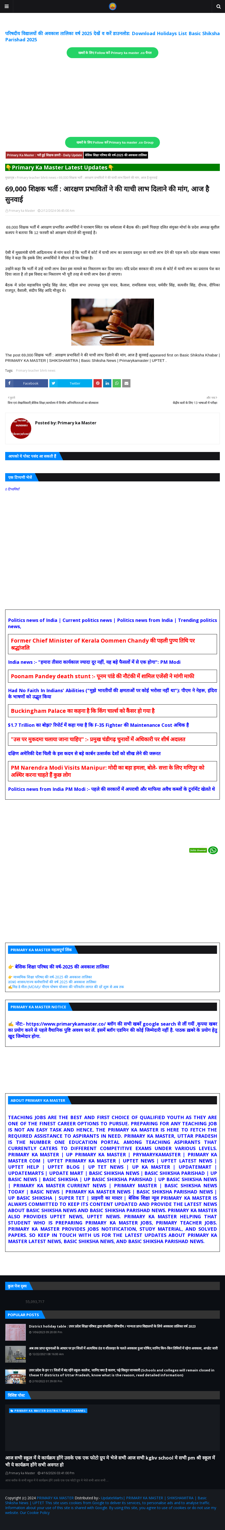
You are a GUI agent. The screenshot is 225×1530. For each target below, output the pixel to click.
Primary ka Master (22, 210)
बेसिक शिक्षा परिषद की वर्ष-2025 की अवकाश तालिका (116, 155)
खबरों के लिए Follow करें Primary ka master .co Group (115, 142)
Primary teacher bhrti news (36, 177)
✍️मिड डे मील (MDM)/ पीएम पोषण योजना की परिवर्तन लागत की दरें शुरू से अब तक (66, 986)
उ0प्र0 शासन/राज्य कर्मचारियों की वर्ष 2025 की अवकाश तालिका (52, 981)
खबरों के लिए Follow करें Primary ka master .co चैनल (115, 53)
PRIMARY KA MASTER (55, 1497)
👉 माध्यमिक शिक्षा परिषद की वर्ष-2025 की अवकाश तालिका (50, 976)
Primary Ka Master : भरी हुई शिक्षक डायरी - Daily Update (44, 155)
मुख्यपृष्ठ (9, 177)
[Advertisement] (112, 97)
